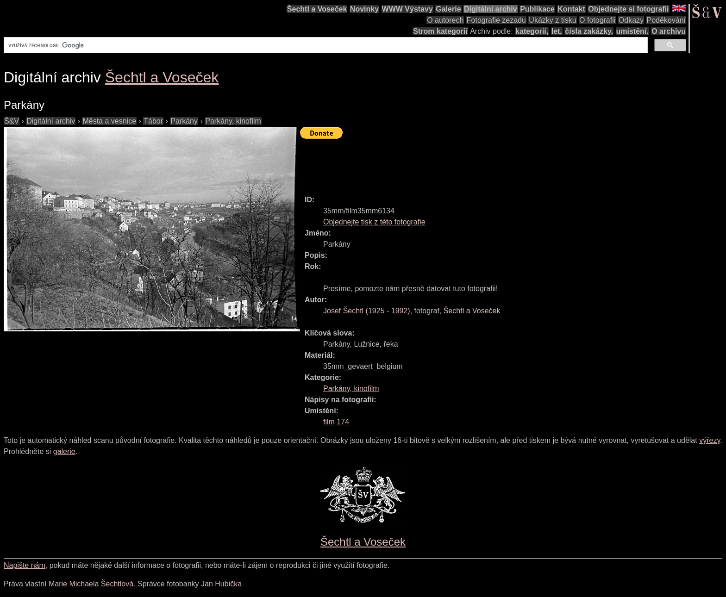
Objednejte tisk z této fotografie (374, 222)
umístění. (632, 31)
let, (556, 31)
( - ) (366, 311)
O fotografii (597, 20)
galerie (64, 451)
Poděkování (666, 20)
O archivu (668, 31)
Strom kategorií (440, 31)
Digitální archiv (490, 9)
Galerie (448, 9)
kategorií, (531, 31)
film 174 (336, 422)
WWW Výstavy (407, 9)
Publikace (537, 9)
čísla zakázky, (589, 31)
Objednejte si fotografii (628, 9)
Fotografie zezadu (496, 20)
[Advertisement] (468, 163)
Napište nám (24, 565)
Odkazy (631, 20)
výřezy (709, 440)
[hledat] (324, 45)
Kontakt (571, 9)
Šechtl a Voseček (317, 9)
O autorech (445, 20)
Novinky (364, 9)
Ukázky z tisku (552, 20)
